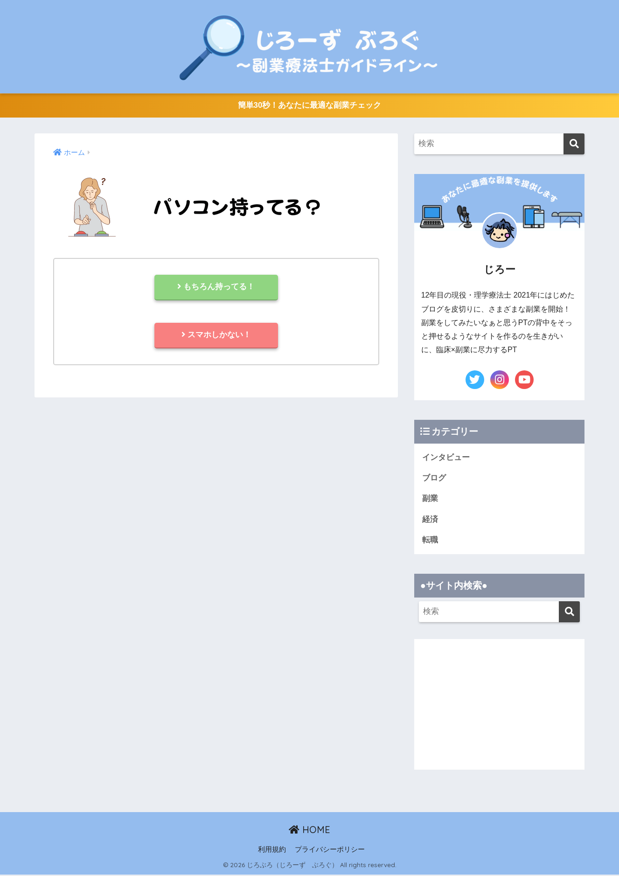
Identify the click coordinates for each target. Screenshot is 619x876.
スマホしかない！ (216, 336)
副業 (430, 499)
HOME (309, 831)
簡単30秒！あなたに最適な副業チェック (309, 105)
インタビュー (446, 457)
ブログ (434, 478)
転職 (430, 540)
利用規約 (272, 851)
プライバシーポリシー (330, 851)
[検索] (573, 144)
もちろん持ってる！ (216, 287)
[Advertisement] (499, 705)
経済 (430, 520)
